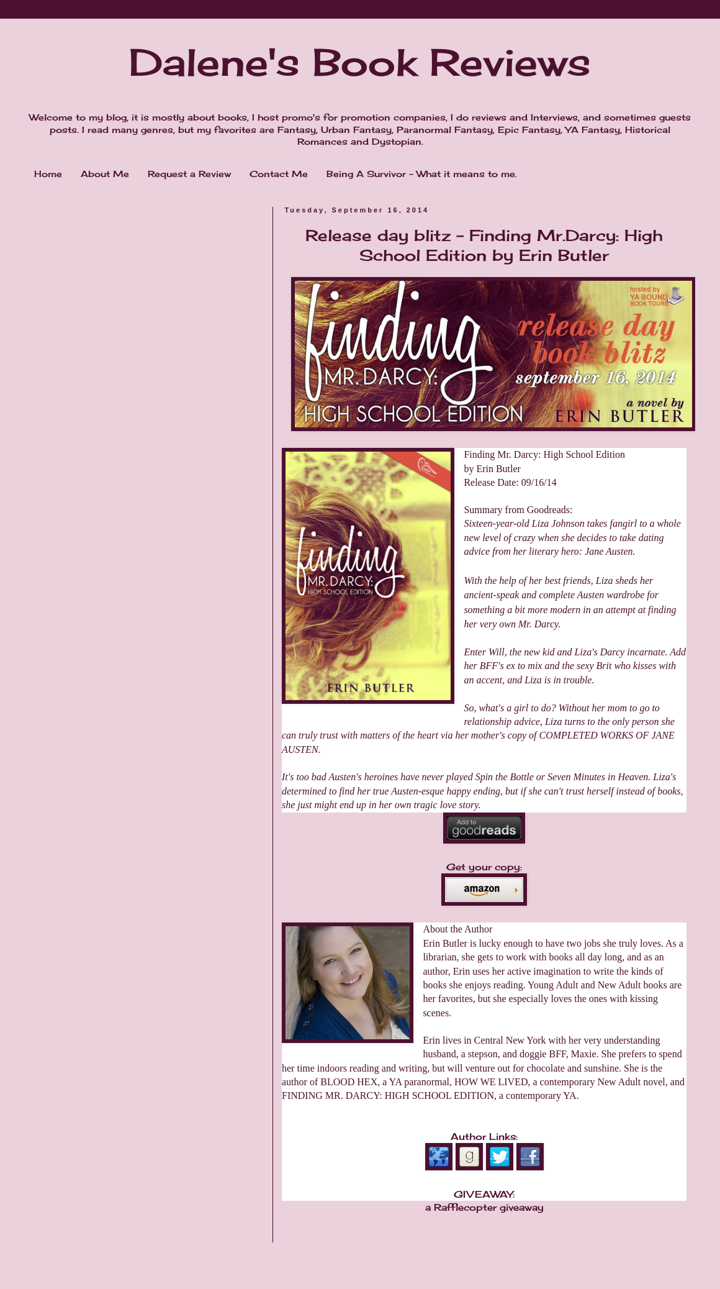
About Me (105, 173)
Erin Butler (498, 468)
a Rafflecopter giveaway (484, 1207)
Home (48, 173)
